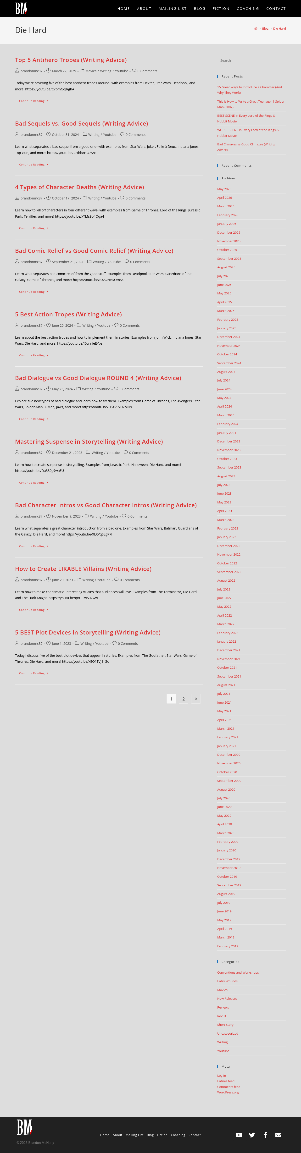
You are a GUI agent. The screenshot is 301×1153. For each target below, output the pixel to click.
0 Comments (147, 71)
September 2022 (229, 572)
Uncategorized (227, 1033)
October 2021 (227, 667)
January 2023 (226, 537)
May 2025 (224, 293)
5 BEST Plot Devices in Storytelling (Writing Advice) (88, 632)
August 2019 (226, 894)
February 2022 (227, 633)
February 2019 (227, 946)
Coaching (178, 1135)
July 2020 (223, 798)
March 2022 (225, 624)
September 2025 (229, 258)
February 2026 (227, 215)
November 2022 (228, 554)
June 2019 (224, 911)
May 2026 (224, 189)
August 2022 (226, 580)
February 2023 (227, 528)
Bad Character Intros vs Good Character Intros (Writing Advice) (106, 505)
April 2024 (224, 406)
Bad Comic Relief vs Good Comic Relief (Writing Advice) (94, 250)
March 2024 (225, 415)
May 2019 (224, 920)
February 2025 (227, 319)
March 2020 (225, 833)
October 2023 (227, 459)
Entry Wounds (227, 981)
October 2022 (227, 563)
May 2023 (224, 502)
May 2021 (224, 711)
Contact (195, 1135)
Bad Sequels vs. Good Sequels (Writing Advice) (81, 123)
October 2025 (227, 250)
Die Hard (279, 28)
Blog (150, 1135)
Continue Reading (35, 100)
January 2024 (226, 432)
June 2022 (224, 598)
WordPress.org (228, 1092)
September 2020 (229, 780)
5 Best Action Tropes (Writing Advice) (68, 314)
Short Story (225, 1024)
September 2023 (229, 467)
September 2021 (229, 676)
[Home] (255, 28)
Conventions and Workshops (238, 972)
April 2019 (224, 929)
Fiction (162, 1135)
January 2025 (226, 328)
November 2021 (228, 659)
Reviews (223, 1007)
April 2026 (224, 197)
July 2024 (223, 380)
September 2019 (229, 885)
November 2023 (228, 450)
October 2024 (227, 354)
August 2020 (226, 789)
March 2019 (225, 937)
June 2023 (224, 493)
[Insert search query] (251, 60)
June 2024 (224, 389)
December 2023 (228, 441)
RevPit (221, 1016)
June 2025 (224, 284)
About (118, 1135)
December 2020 (228, 754)
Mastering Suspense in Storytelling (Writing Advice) (89, 441)
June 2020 (224, 807)
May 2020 (224, 815)
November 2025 (228, 241)
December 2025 (228, 232)
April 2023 (224, 511)
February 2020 (227, 841)
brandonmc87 (32, 71)
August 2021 (226, 685)
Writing (105, 71)
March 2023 (225, 520)
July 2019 (223, 902)
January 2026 (226, 223)
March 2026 (225, 206)
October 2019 (227, 876)
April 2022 (224, 615)
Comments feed (228, 1087)
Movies (90, 71)
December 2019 (228, 859)
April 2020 (224, 824)
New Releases (227, 998)
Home (105, 1135)
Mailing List (135, 1135)
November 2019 (228, 868)
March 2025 (225, 311)
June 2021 (224, 702)
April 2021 (224, 720)
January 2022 (226, 641)
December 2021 (228, 650)
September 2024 (229, 363)
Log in (221, 1075)
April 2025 (224, 302)
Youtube (121, 71)
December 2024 (228, 337)
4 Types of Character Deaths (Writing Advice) (79, 187)
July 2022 (223, 589)
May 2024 (224, 398)
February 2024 (227, 424)
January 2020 (226, 850)
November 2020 (228, 763)
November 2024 (228, 345)
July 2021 (223, 693)
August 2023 (226, 476)
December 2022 (228, 546)
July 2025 (223, 276)
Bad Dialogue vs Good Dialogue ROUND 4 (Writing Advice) (98, 378)
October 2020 (227, 772)
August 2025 (226, 267)
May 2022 (224, 606)
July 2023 (223, 485)
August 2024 (226, 372)
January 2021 (226, 746)
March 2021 (225, 728)
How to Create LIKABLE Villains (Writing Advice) (83, 569)
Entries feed (225, 1081)
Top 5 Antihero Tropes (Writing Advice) (71, 60)
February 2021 (227, 737)
